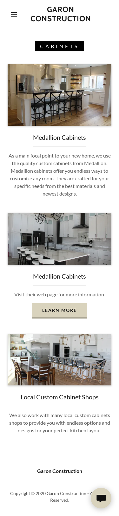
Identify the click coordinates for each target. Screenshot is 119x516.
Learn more (59, 310)
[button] (14, 14)
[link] (60, 14)
